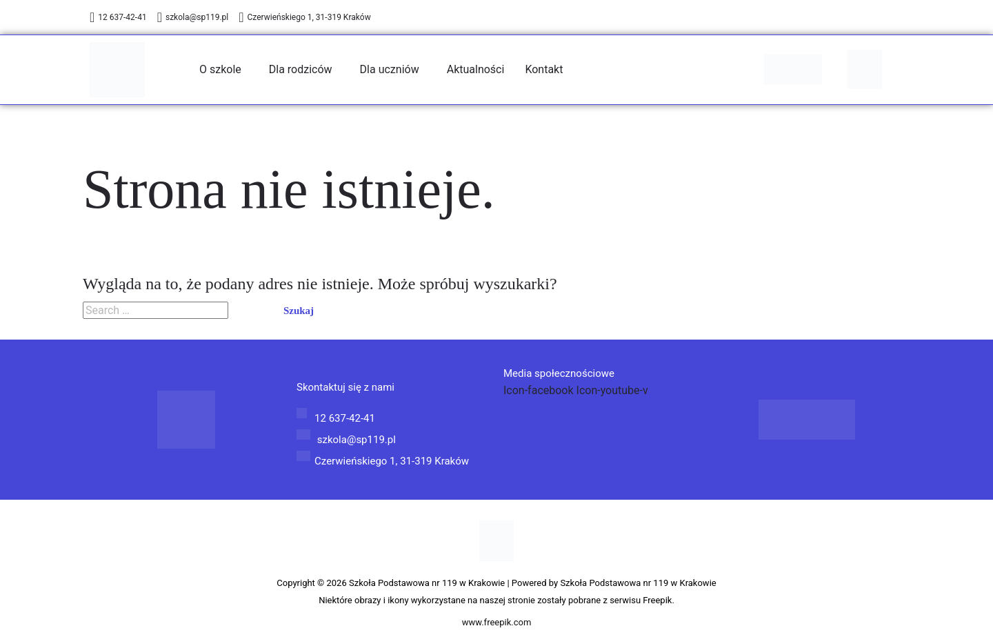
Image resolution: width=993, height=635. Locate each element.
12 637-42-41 (118, 17)
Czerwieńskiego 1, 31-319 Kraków (304, 17)
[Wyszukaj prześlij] (247, 310)
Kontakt (544, 69)
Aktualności (476, 69)
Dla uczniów (389, 69)
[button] (224, 70)
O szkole (220, 69)
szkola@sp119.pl (193, 17)
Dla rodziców (300, 69)
